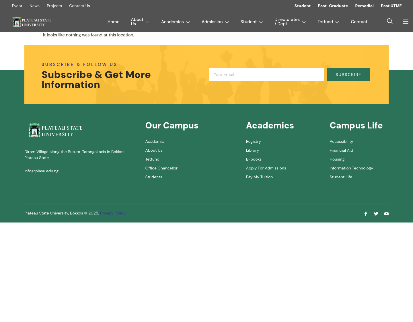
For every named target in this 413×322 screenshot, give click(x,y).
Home (114, 22)
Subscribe (348, 74)
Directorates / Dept (290, 22)
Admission (215, 22)
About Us (140, 22)
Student (252, 22)
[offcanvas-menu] (403, 21)
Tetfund (328, 22)
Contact (359, 22)
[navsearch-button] (389, 21)
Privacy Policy (112, 213)
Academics (175, 22)
